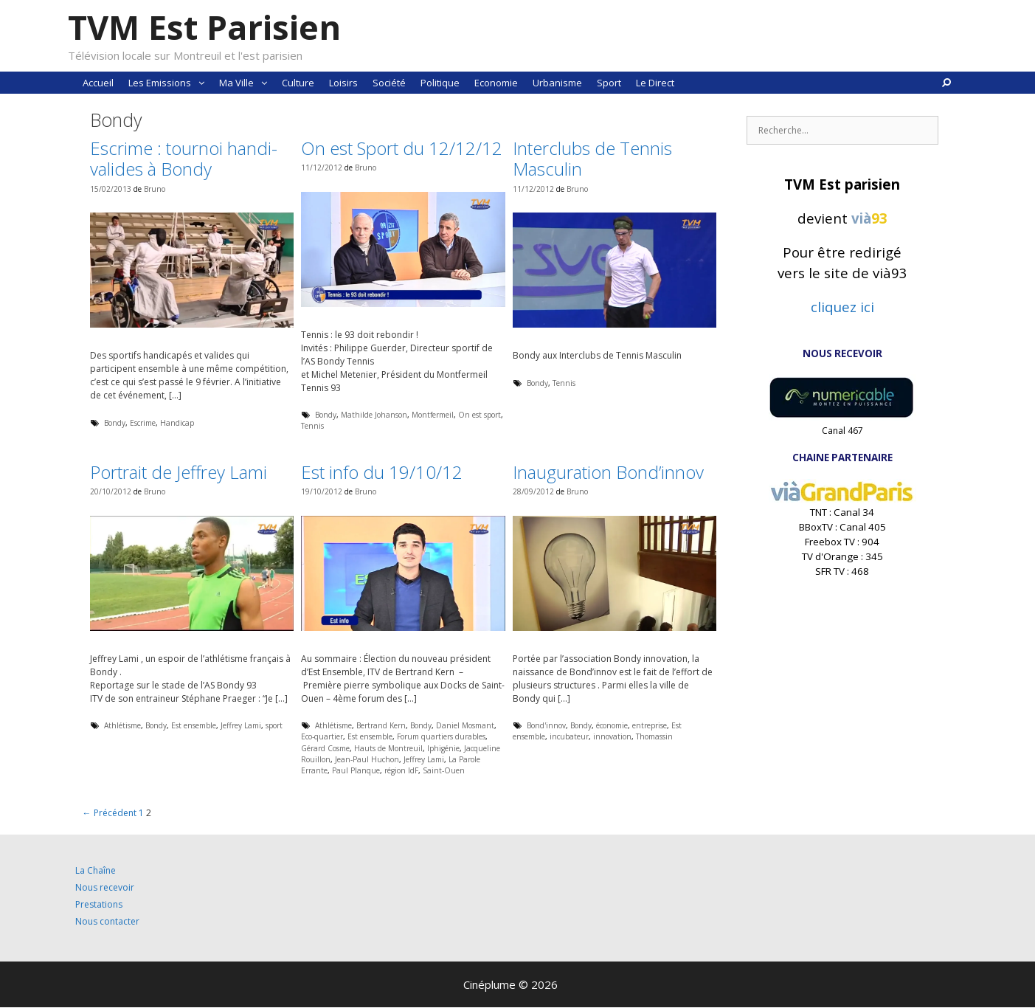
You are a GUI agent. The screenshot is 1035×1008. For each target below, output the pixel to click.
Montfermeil (433, 415)
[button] (201, 83)
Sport (609, 82)
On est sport (479, 415)
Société (389, 82)
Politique (440, 82)
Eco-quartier (322, 736)
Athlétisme (122, 725)
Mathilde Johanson (374, 415)
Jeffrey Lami (241, 725)
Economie (496, 82)
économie (612, 725)
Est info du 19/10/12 (382, 472)
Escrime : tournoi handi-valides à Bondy (183, 159)
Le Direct (655, 82)
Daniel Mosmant (465, 725)
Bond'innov (546, 725)
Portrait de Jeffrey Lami (178, 472)
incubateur (569, 736)
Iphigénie (443, 748)
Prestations (98, 904)
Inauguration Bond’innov (608, 472)
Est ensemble (193, 725)
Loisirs (343, 82)
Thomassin (654, 736)
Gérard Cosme (325, 748)
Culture (298, 82)
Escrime (143, 423)
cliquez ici (842, 306)
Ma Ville (246, 83)
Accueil (98, 82)
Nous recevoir (104, 887)
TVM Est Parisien (204, 26)
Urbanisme (557, 82)
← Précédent (109, 813)
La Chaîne (95, 870)
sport (274, 725)
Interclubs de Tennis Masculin (592, 159)
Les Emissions (170, 83)
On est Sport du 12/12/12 (401, 148)
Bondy (114, 423)
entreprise (649, 725)
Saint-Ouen (444, 770)
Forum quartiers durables (441, 736)
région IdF (401, 770)
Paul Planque (356, 770)
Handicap (177, 423)
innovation (612, 736)
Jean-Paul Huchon (367, 759)
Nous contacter (107, 921)
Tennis (312, 426)
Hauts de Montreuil (388, 748)
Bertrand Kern (381, 725)
